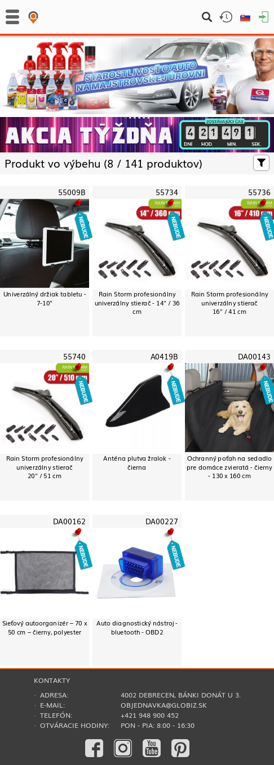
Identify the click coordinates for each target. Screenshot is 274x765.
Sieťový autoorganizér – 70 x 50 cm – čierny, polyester (44, 627)
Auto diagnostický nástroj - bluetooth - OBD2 (137, 627)
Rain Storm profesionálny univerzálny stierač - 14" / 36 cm (137, 303)
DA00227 (161, 521)
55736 (259, 192)
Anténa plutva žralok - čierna (136, 462)
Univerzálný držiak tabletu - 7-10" (44, 298)
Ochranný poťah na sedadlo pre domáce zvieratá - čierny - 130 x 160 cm (229, 467)
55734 (167, 192)
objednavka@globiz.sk (164, 705)
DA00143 (254, 357)
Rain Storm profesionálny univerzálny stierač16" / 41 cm (229, 303)
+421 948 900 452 (150, 715)
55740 (74, 357)
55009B (71, 192)
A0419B (164, 357)
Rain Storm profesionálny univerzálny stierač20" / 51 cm (44, 467)
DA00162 (69, 521)
